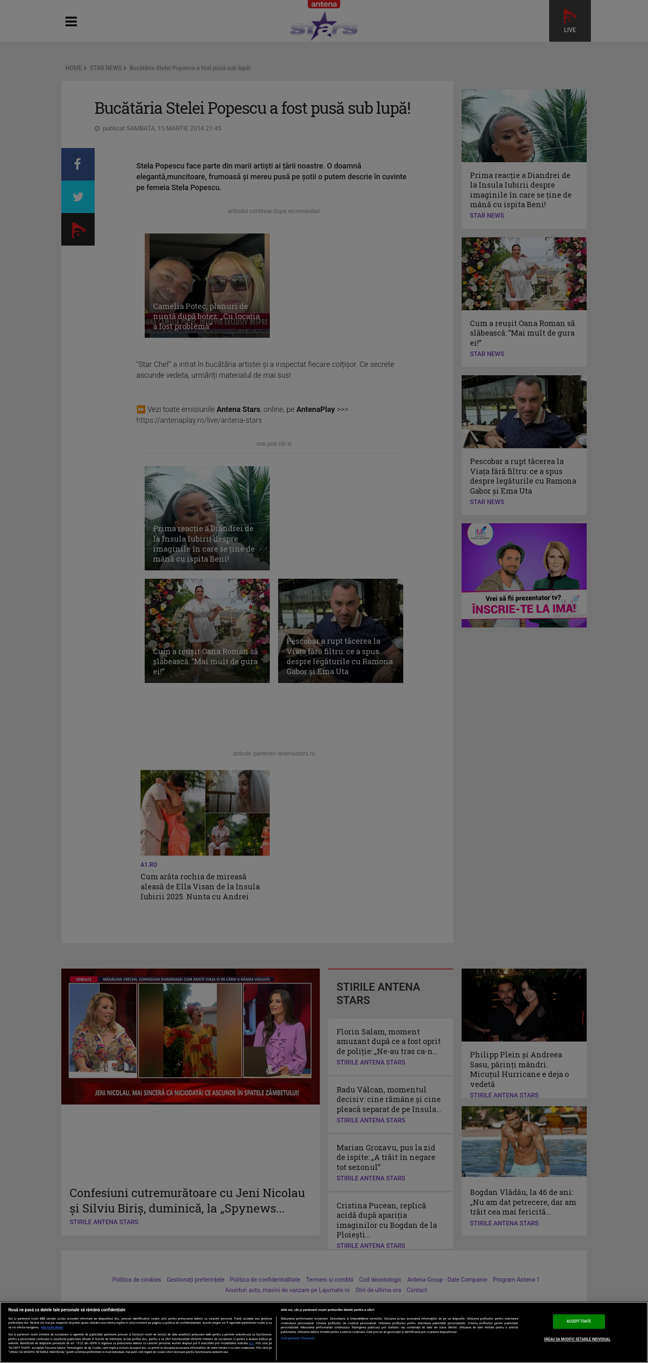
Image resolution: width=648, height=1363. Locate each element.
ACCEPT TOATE (579, 1321)
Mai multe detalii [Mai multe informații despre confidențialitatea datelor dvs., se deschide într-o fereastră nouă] (52, 1327)
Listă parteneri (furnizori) (297, 1338)
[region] (324, 1332)
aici (251, 1343)
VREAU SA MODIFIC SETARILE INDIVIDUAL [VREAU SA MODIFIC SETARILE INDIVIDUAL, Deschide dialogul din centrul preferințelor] (577, 1339)
